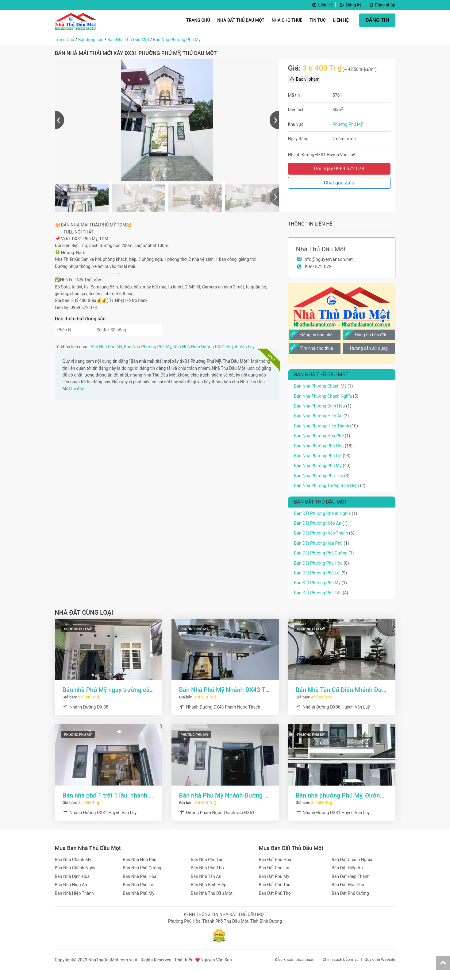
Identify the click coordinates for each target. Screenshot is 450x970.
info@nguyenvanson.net (328, 259)
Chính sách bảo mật (340, 959)
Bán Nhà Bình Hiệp (208, 884)
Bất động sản (90, 39)
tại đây (77, 388)
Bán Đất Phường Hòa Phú (318, 543)
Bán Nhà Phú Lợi (138, 884)
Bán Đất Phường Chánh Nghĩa (322, 513)
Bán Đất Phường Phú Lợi (317, 572)
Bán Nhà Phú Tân (207, 859)
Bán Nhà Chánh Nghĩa (76, 867)
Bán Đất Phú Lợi (274, 867)
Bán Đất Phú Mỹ (274, 876)
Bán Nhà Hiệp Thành (74, 893)
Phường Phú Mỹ (348, 124)
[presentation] (59, 120)
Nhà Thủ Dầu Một (321, 249)
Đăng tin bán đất (371, 334)
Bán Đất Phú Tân (274, 884)
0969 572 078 (317, 266)
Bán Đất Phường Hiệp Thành (321, 533)
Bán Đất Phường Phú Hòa (318, 563)
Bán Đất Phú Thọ (275, 893)
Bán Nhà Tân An (206, 876)
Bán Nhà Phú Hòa (139, 876)
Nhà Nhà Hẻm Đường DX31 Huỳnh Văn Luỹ (214, 346)
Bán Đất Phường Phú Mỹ (317, 582)
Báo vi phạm (304, 79)
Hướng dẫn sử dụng (369, 348)
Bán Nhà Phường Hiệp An (318, 415)
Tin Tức (318, 20)
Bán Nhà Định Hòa (72, 876)
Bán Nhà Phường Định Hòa (319, 406)
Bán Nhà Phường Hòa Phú (319, 435)
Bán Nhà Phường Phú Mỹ (177, 39)
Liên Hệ (322, 4)
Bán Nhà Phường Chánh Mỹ (320, 386)
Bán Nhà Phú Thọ (207, 867)
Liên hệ (341, 20)
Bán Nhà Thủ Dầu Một (128, 39)
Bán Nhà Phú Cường (142, 867)
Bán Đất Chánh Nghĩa (352, 859)
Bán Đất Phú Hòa (275, 859)
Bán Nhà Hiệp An (71, 884)
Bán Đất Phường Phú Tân (318, 592)
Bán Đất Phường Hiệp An (317, 523)
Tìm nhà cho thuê (316, 348)
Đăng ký (350, 4)
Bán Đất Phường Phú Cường (321, 553)
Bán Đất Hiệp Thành (351, 876)
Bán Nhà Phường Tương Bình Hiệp (326, 485)
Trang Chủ (198, 20)
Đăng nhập (381, 4)
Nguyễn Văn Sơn (216, 959)
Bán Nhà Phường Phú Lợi (318, 455)
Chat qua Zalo (339, 183)
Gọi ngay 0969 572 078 (339, 169)
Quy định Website (379, 959)
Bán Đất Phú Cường (350, 893)
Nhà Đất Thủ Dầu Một (240, 20)
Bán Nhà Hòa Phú (139, 859)
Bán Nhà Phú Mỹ (106, 346)
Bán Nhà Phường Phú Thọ (318, 475)
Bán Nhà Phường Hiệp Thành (321, 425)
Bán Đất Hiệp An (347, 867)
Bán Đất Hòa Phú (348, 884)
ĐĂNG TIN (377, 20)
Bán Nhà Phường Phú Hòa (319, 445)
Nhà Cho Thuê (286, 20)
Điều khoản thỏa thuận (294, 959)
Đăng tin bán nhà (316, 334)
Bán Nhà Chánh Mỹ (73, 859)
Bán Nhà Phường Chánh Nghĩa (323, 396)
